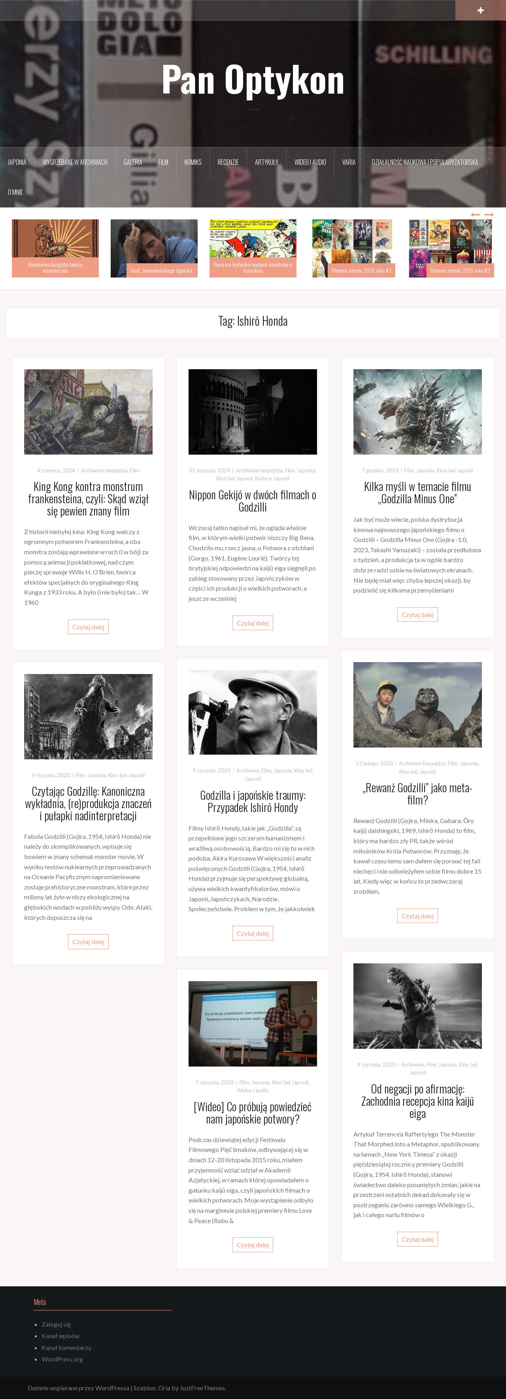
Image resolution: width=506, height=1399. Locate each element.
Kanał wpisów (60, 1335)
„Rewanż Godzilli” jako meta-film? (417, 793)
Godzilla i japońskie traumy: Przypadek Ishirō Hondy (253, 801)
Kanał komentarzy (66, 1347)
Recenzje (228, 162)
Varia (349, 162)
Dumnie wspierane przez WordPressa (78, 1387)
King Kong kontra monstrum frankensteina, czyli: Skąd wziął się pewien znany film (88, 498)
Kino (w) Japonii (234, 478)
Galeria (133, 162)
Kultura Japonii (272, 478)
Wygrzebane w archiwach (75, 162)
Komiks (193, 162)
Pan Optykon (253, 77)
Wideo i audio (310, 162)
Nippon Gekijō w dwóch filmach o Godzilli (252, 500)
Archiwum (247, 770)
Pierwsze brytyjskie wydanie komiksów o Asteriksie (253, 267)
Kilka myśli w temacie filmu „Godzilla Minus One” (417, 492)
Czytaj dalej (88, 627)
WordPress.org (62, 1359)
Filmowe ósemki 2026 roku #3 (361, 270)
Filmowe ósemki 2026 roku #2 (460, 270)
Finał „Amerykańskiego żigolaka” (162, 270)
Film (163, 162)
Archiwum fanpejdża (104, 470)
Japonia (17, 162)
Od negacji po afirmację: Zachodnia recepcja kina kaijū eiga (417, 1100)
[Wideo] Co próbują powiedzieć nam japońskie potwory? (253, 1112)
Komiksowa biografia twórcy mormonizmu (55, 267)
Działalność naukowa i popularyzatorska (425, 162)
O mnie (15, 192)
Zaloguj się (56, 1324)
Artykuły (266, 162)
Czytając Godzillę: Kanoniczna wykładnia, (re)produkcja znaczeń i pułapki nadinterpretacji (88, 803)
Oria (164, 1387)
